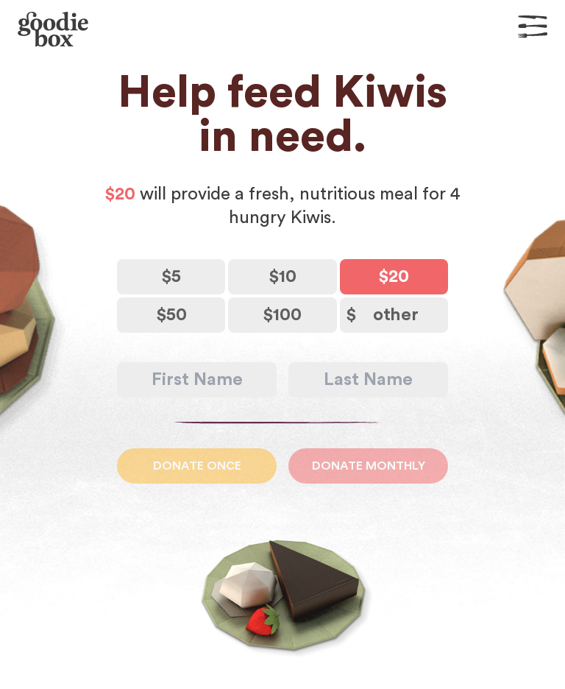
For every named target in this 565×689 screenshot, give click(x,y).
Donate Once (197, 466)
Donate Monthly (368, 466)
